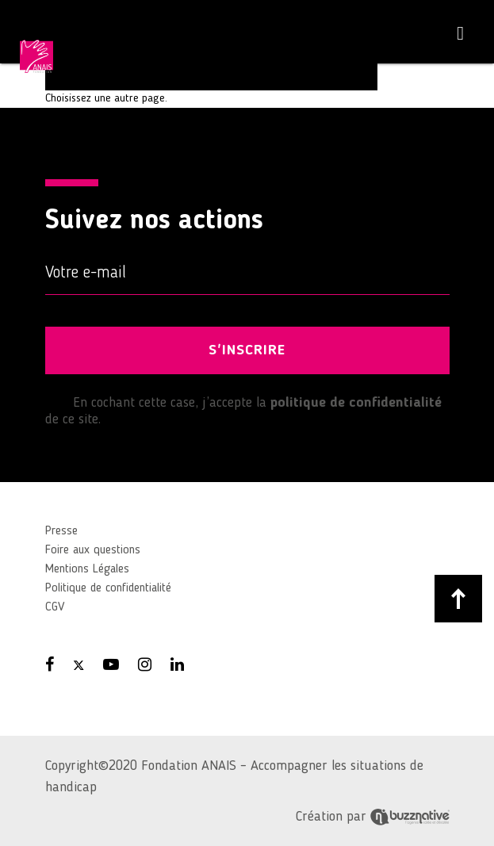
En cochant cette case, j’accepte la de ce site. (243, 410)
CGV (54, 607)
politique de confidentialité (356, 403)
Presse (61, 531)
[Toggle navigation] (460, 34)
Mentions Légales (87, 569)
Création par (373, 817)
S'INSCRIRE (247, 350)
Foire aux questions (92, 550)
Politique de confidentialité (108, 588)
